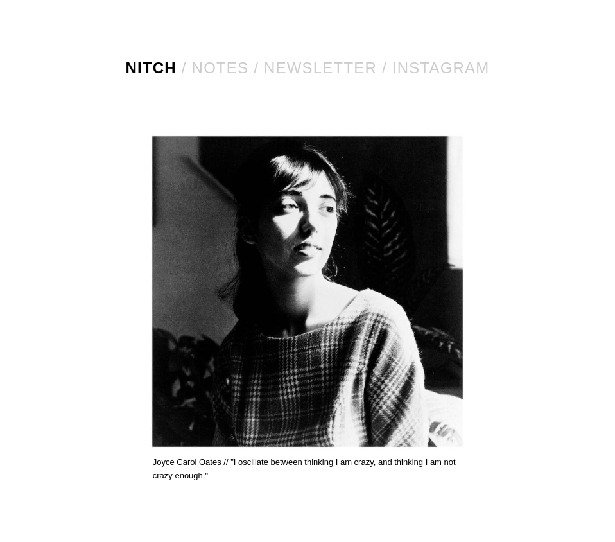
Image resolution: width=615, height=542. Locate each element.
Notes (220, 67)
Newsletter (320, 67)
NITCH (151, 67)
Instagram (441, 67)
